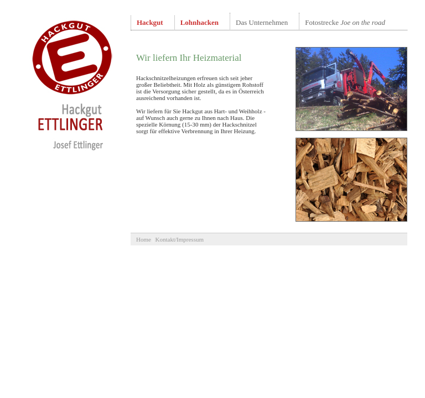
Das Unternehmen (262, 22)
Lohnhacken (199, 22)
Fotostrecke (345, 22)
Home (143, 239)
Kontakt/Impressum (180, 239)
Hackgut (150, 22)
